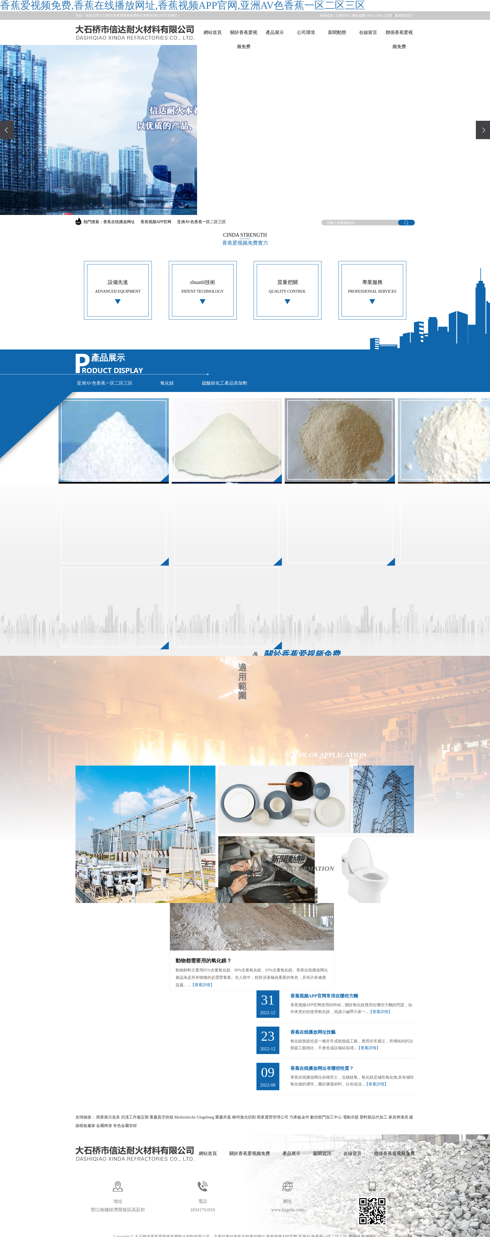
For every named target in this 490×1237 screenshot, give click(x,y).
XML (379, 16)
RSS (371, 16)
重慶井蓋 (223, 1117)
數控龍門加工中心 (326, 1117)
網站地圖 (358, 16)
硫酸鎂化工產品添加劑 (224, 383)
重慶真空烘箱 (162, 1117)
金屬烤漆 (104, 1126)
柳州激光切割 (244, 1117)
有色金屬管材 (125, 1126)
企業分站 (342, 16)
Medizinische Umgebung (194, 1117)
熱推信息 (326, 16)
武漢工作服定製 (135, 1117)
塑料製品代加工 (374, 1117)
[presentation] (7, 130)
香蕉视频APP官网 (156, 222)
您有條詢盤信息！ (400, 16)
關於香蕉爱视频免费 (243, 39)
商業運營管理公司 (273, 1117)
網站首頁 (213, 32)
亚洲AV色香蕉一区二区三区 (201, 222)
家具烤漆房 (398, 1117)
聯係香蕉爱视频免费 (399, 39)
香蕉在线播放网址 (119, 222)
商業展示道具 (108, 1117)
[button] (237, 204)
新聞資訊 (322, 1153)
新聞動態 (337, 32)
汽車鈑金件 (300, 1117)
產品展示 (275, 32)
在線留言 (368, 32)
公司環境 (306, 32)
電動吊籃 (351, 1117)
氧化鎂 (167, 383)
